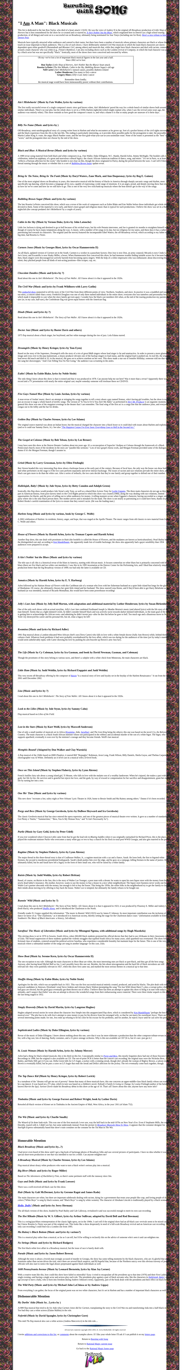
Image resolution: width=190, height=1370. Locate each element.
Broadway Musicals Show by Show (112, 1125)
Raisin (74, 676)
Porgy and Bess (110, 1056)
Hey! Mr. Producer (136, 402)
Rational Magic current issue (99, 1344)
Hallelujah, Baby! (156, 1277)
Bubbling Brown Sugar (82, 163)
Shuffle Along (49, 908)
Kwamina (70, 732)
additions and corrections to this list (40, 1334)
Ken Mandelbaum (61, 542)
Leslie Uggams (118, 491)
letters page (150, 1334)
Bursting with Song (99, 1339)
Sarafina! (85, 732)
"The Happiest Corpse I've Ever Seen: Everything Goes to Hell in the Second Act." (98, 427)
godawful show (29, 292)
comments (64, 1334)
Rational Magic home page (102, 1348)
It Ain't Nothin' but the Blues (99, 32)
